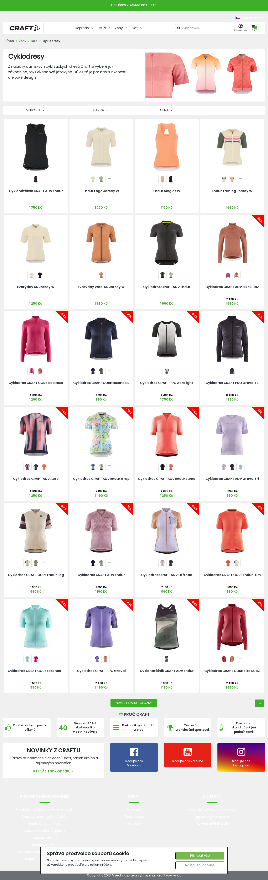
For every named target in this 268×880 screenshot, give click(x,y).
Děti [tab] (137, 28)
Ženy (22, 41)
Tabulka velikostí (45, 837)
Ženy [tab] (121, 28)
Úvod (10, 41)
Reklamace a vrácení (45, 844)
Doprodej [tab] (84, 28)
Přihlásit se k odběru (53, 771)
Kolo (34, 41)
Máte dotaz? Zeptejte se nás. (212, 809)
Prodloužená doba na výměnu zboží (44, 809)
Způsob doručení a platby (44, 830)
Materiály (134, 809)
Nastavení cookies (200, 865)
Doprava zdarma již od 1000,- (45, 816)
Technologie (134, 816)
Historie (134, 823)
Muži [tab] (105, 28)
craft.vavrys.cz (169, 875)
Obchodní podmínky (44, 823)
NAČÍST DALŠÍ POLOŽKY (134, 702)
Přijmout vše (200, 855)
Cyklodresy (51, 41)
